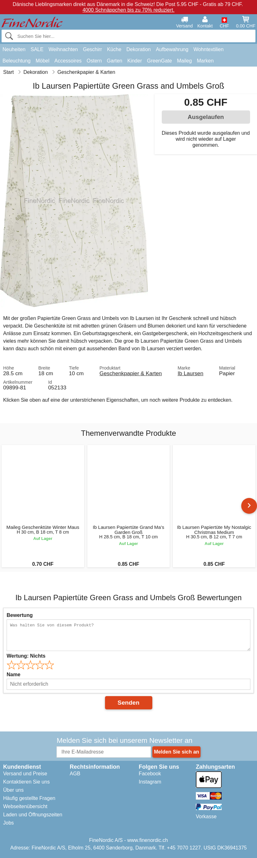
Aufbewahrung (172, 49)
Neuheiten (14, 49)
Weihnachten (63, 49)
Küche (114, 49)
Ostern (94, 60)
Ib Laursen (190, 373)
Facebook (150, 773)
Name (13, 674)
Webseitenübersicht (25, 806)
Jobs (8, 822)
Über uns (13, 790)
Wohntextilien (208, 49)
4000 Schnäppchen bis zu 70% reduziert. (129, 10)
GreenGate (159, 60)
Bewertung (20, 615)
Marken (205, 60)
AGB (75, 773)
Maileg (184, 60)
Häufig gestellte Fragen (29, 798)
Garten (114, 60)
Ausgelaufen (206, 117)
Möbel (43, 60)
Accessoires (68, 60)
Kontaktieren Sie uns (26, 781)
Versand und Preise (25, 773)
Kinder (134, 60)
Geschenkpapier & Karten (130, 373)
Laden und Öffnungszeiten (32, 814)
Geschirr (92, 49)
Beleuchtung (17, 60)
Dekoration (138, 49)
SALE (37, 49)
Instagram (150, 781)
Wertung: (26, 656)
